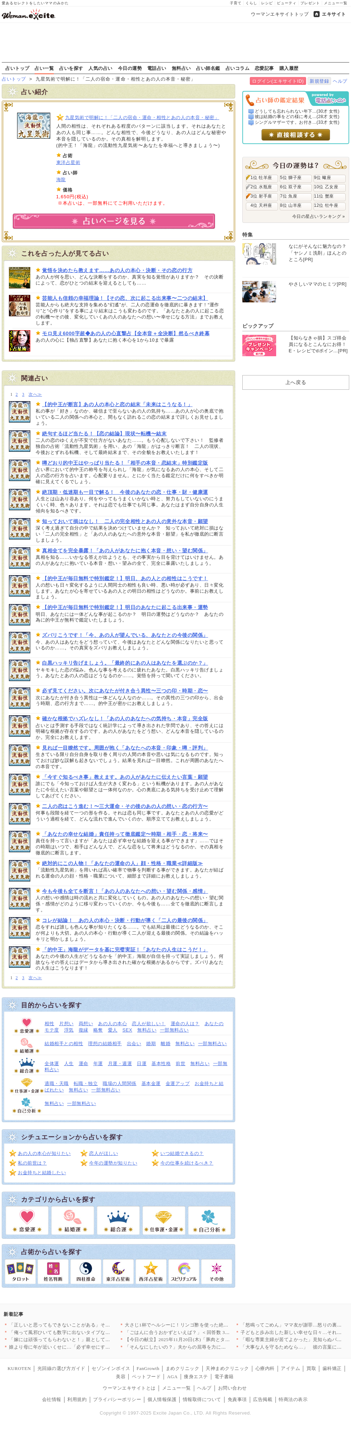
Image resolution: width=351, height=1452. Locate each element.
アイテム (290, 1368)
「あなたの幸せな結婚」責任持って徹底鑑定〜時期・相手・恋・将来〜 (125, 834)
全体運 (52, 1063)
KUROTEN (19, 1368)
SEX (128, 1030)
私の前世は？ (32, 1163)
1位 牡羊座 (261, 177)
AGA (172, 1376)
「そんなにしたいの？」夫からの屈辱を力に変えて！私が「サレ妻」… (202, 1347)
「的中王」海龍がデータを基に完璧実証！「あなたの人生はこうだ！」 (125, 949)
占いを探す (71, 68)
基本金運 (151, 1083)
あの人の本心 (112, 1023)
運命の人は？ (185, 1023)
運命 (83, 1063)
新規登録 (319, 81)
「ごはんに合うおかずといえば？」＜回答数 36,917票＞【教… (192, 1332)
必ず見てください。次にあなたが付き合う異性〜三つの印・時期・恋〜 (125, 691)
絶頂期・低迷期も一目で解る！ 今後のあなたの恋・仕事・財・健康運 (125, 492)
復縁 (83, 1030)
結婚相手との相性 (64, 1043)
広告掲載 (262, 1399)
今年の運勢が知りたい (113, 1163)
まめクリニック (183, 1368)
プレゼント (310, 3)
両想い (86, 1023)
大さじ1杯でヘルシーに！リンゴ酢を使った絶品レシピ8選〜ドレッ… (199, 1325)
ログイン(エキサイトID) (278, 81)
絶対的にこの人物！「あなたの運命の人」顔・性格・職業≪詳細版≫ (122, 863)
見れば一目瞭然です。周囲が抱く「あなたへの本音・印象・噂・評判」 (125, 748)
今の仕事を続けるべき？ (186, 1163)
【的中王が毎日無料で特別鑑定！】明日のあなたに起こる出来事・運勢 (125, 607)
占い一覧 (44, 68)
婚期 (151, 1043)
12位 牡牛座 (326, 205)
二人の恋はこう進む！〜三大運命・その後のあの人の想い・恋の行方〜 (125, 806)
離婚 (165, 1043)
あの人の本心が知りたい (44, 1153)
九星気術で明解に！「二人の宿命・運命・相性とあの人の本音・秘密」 (142, 117)
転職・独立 (86, 1083)
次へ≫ (35, 394)
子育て (236, 3)
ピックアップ (257, 326)
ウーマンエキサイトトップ (280, 14)
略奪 (98, 1030)
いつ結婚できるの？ (182, 1153)
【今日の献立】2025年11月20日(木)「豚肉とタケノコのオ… (189, 1339)
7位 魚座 (288, 196)
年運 (98, 1063)
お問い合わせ (232, 1388)
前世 (180, 1063)
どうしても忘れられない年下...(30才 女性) (297, 111)
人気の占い (100, 68)
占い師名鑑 (208, 68)
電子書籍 (224, 1376)
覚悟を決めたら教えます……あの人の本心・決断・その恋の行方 (117, 270)
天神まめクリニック (227, 1368)
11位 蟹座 (324, 196)
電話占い (156, 68)
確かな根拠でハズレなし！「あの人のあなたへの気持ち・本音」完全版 (125, 718)
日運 (141, 1063)
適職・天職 (57, 1083)
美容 (120, 1376)
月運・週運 (120, 1063)
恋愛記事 (264, 68)
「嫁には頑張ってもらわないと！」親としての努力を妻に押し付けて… (86, 1339)
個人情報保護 (162, 1399)
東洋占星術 (68, 162)
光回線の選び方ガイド (61, 1368)
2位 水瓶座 (261, 186)
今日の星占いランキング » (318, 216)
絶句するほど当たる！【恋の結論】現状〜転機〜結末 (104, 433)
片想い (66, 1023)
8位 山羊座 (291, 205)
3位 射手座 (261, 196)
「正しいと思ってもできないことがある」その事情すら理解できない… (86, 1325)
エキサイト (334, 14)
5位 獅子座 (291, 177)
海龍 (61, 179)
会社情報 (51, 1399)
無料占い (181, 68)
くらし (251, 3)
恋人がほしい (103, 1153)
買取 (311, 1368)
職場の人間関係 (119, 1083)
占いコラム (238, 68)
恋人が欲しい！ (149, 1023)
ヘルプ (340, 81)
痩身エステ (196, 1376)
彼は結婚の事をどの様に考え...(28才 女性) (297, 116)
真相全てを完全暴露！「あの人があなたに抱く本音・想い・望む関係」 (125, 550)
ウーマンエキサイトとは (129, 1388)
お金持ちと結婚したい (42, 1172)
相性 (49, 1023)
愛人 (113, 1030)
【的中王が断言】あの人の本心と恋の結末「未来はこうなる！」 (117, 404)
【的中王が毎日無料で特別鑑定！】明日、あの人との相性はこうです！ (125, 578)
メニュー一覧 (335, 3)
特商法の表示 (293, 1399)
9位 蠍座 (322, 177)
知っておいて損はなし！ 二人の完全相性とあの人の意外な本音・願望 (125, 521)
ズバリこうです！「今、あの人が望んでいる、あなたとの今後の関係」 (125, 635)
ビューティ (286, 3)
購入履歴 (289, 68)
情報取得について (202, 1399)
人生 (69, 1063)
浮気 (69, 1030)
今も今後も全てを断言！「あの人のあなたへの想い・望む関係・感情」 (125, 891)
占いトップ (17, 68)
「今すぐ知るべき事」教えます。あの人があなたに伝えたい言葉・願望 (125, 777)
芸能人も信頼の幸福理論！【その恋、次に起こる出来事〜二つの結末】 (125, 298)
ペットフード (146, 1376)
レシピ (267, 3)
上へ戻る (295, 382)
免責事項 (237, 1399)
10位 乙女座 (326, 186)
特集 (247, 234)
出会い (134, 1043)
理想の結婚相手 (105, 1043)
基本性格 (161, 1063)
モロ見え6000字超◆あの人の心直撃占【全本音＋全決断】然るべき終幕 (126, 333)
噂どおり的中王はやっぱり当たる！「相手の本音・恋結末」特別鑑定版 (125, 463)
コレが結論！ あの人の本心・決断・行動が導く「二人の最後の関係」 (125, 920)
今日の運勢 (130, 68)
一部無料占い (174, 1030)
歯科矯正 (332, 1368)
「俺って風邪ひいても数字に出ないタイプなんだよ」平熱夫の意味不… (86, 1332)
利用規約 (77, 1399)
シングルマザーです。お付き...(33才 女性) (297, 122)
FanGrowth (147, 1368)
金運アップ (178, 1083)
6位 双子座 (291, 186)
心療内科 (265, 1368)
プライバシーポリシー (117, 1399)
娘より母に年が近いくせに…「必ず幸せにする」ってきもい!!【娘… (83, 1347)
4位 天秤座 (261, 205)
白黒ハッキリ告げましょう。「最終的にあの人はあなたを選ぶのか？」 (125, 663)
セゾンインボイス (111, 1368)
